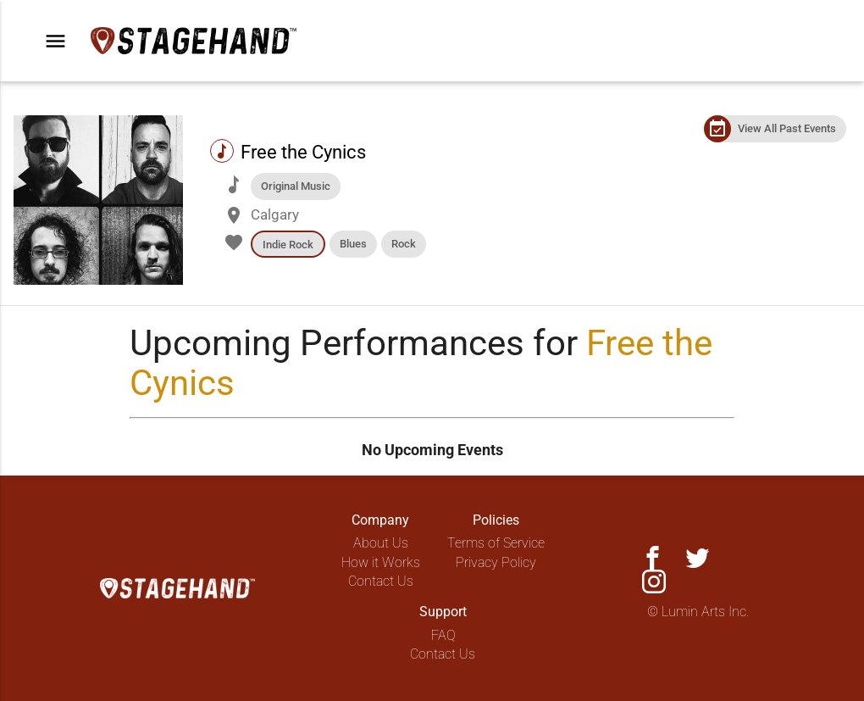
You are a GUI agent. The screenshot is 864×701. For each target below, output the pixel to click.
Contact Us (380, 581)
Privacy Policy (496, 562)
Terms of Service (496, 543)
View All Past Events (787, 128)
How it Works (380, 562)
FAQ (443, 635)
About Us (380, 543)
